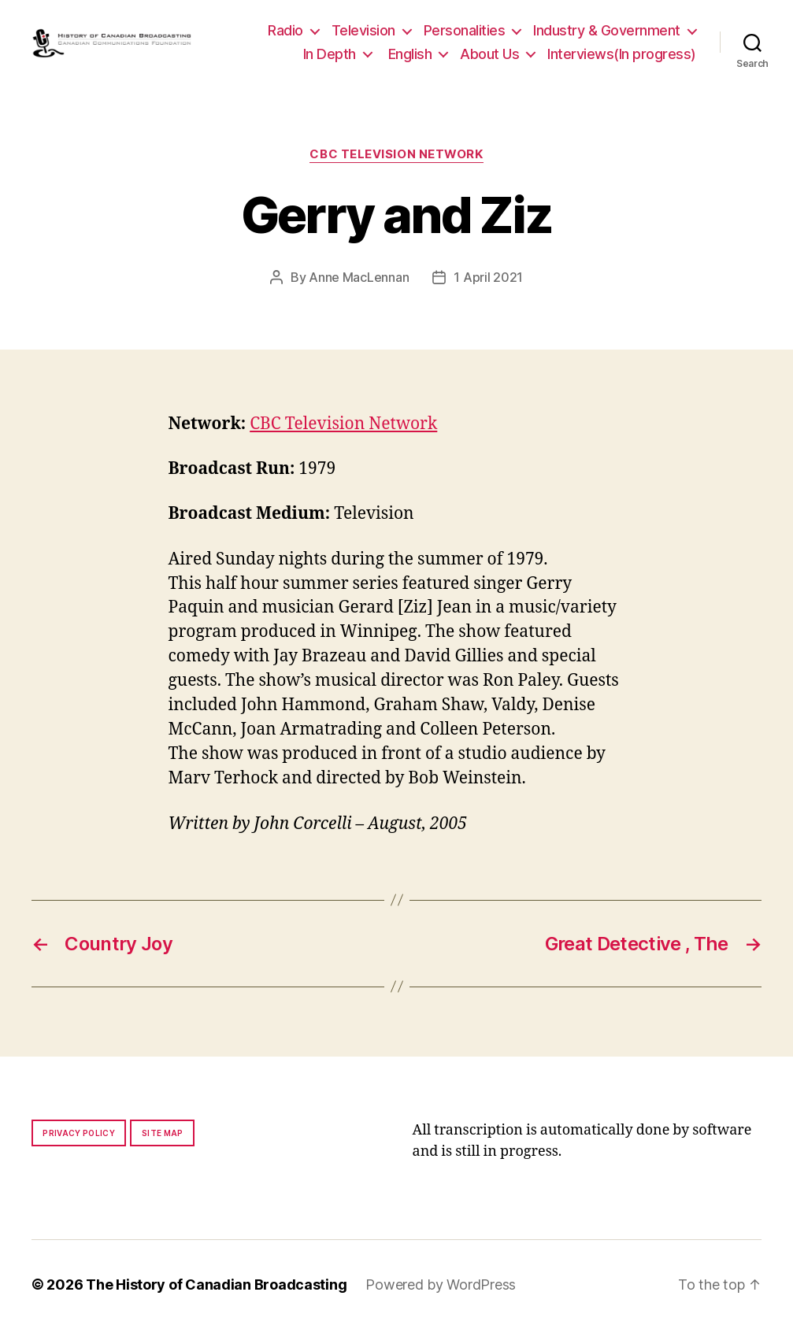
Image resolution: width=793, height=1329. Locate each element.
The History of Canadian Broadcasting (216, 1284)
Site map (162, 1133)
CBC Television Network (396, 154)
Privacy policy (79, 1133)
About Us (489, 54)
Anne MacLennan (359, 277)
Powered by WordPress (440, 1284)
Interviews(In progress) (621, 54)
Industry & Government (606, 30)
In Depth (329, 54)
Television (363, 30)
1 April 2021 (488, 277)
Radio (285, 30)
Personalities (465, 30)
